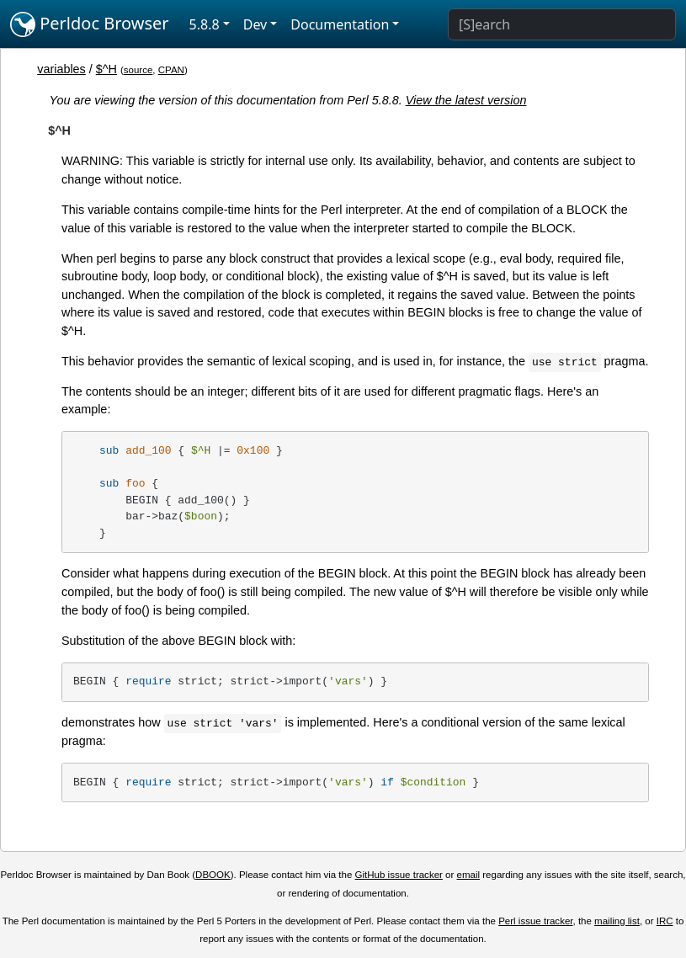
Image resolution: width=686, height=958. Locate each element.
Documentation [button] (339, 24)
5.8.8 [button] (204, 24)
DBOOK (213, 875)
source (138, 70)
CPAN (171, 70)
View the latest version (466, 100)
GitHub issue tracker (399, 875)
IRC (665, 921)
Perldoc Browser (89, 24)
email (469, 875)
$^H (106, 69)
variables (61, 69)
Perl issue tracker (535, 921)
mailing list (617, 921)
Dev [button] (255, 24)
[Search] (562, 24)
